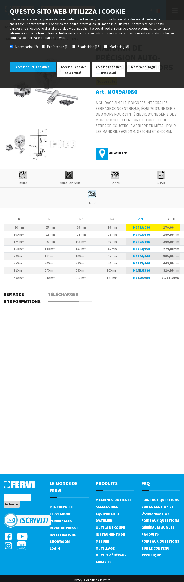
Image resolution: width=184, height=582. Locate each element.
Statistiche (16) (89, 46)
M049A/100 (141, 234)
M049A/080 (141, 227)
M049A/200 (141, 256)
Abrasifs (104, 562)
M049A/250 (141, 263)
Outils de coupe (110, 527)
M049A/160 (141, 249)
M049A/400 (141, 278)
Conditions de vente (97, 580)
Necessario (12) (26, 46)
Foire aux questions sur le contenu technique (160, 548)
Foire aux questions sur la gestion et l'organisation (160, 506)
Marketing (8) (119, 46)
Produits (107, 483)
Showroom (60, 541)
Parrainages (61, 520)
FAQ (146, 483)
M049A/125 (141, 242)
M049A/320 (141, 270)
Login (55, 548)
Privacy (77, 580)
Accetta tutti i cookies (32, 67)
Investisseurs (63, 534)
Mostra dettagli (143, 67)
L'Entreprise (61, 507)
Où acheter (118, 153)
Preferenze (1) (58, 46)
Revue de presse (64, 527)
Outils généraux (111, 555)
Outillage (105, 548)
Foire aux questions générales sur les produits (160, 527)
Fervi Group (60, 514)
